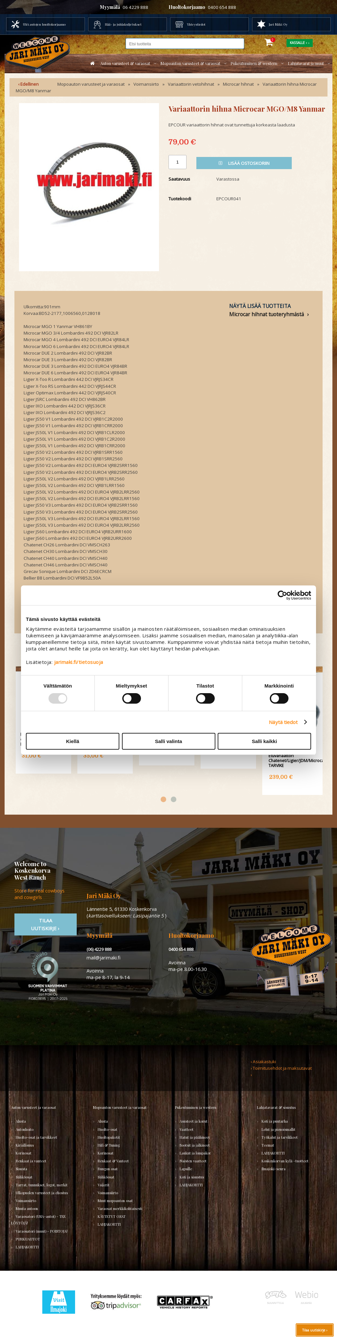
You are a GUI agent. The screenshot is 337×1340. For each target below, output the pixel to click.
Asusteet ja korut (194, 1121)
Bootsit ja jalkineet (195, 1145)
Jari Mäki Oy (278, 24)
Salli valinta (168, 741)
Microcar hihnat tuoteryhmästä (266, 314)
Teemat (268, 1145)
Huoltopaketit (109, 1137)
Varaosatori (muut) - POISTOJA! (42, 1231)
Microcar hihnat (238, 84)
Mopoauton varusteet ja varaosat (91, 84)
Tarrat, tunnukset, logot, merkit (42, 1184)
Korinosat (23, 1153)
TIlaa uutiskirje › (45, 924)
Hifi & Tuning (109, 1145)
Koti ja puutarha (275, 1121)
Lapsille (186, 1168)
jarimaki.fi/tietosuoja (78, 662)
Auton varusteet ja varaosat (33, 1107)
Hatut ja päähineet (195, 1137)
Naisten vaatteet (193, 1160)
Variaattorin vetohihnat (191, 84)
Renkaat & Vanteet (113, 1160)
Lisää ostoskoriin (244, 163)
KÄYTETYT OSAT (112, 1216)
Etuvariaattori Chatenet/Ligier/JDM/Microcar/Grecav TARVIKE (299, 760)
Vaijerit (103, 1184)
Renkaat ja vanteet (31, 1160)
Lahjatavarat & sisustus (276, 1107)
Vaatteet (186, 1129)
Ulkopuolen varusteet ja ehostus (42, 1192)
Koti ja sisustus (192, 1177)
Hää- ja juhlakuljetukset (123, 24)
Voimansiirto (146, 84)
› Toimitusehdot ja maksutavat (281, 1068)
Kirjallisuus (25, 1145)
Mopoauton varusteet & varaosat (190, 63)
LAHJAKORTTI (27, 1246)
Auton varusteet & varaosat (125, 63)
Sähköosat (24, 1177)
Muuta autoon (27, 1208)
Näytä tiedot (283, 722)
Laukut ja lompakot (195, 1153)
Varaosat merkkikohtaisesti (120, 1208)
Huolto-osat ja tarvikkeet (36, 1137)
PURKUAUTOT (28, 1239)
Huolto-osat (107, 1129)
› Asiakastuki (263, 1062)
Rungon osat (108, 1168)
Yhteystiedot (196, 24)
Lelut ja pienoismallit (278, 1129)
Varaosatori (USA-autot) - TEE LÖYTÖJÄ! (38, 1219)
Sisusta (21, 1168)
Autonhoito (24, 1129)
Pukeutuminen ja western (195, 1107)
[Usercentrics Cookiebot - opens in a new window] (282, 595)
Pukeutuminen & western (253, 63)
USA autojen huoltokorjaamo (44, 24)
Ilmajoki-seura (274, 1168)
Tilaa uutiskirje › (314, 1330)
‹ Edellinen (28, 84)
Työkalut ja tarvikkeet (280, 1137)
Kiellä (72, 741)
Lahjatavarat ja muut (306, 63)
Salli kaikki (264, 741)
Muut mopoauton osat (115, 1200)
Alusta (21, 1121)
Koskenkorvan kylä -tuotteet (285, 1160)
